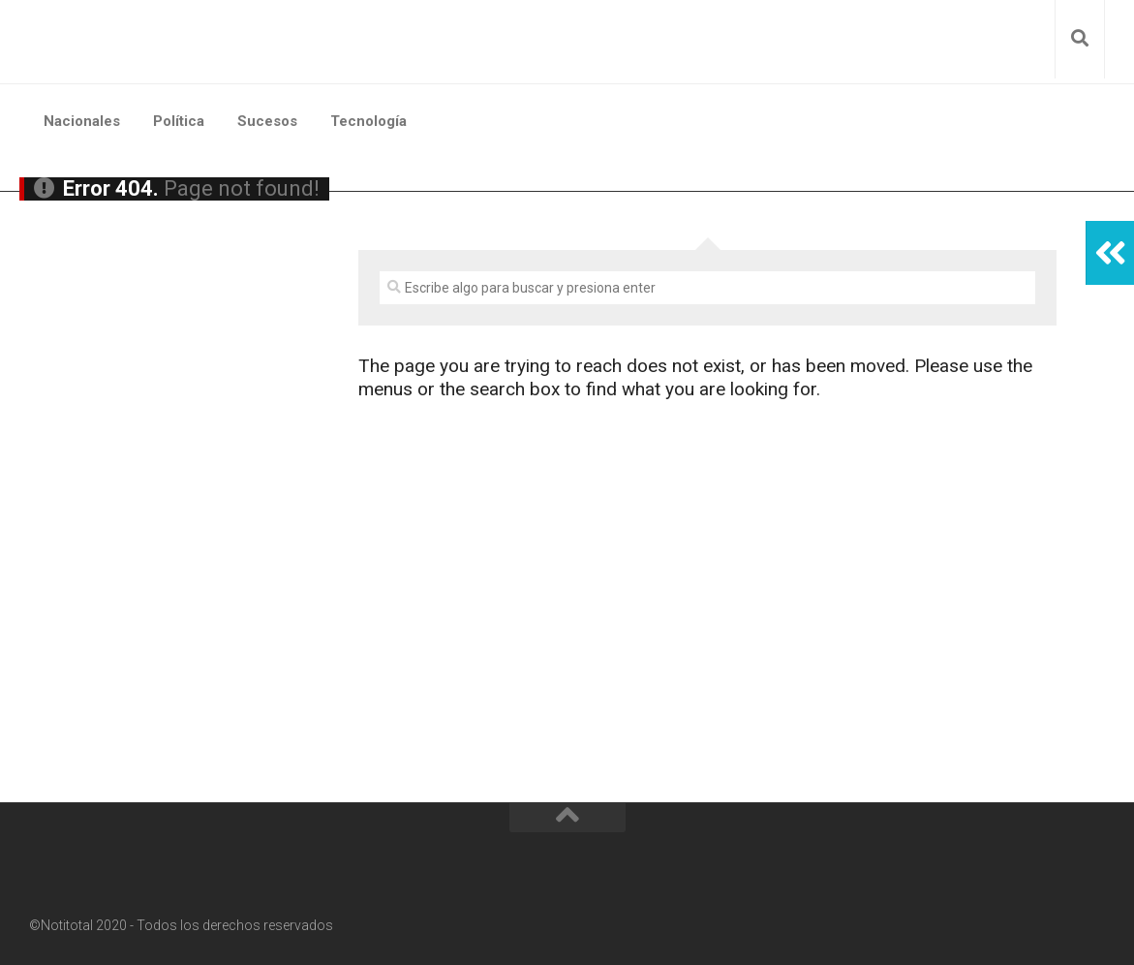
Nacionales (82, 121)
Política (178, 121)
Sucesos (267, 121)
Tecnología (368, 121)
